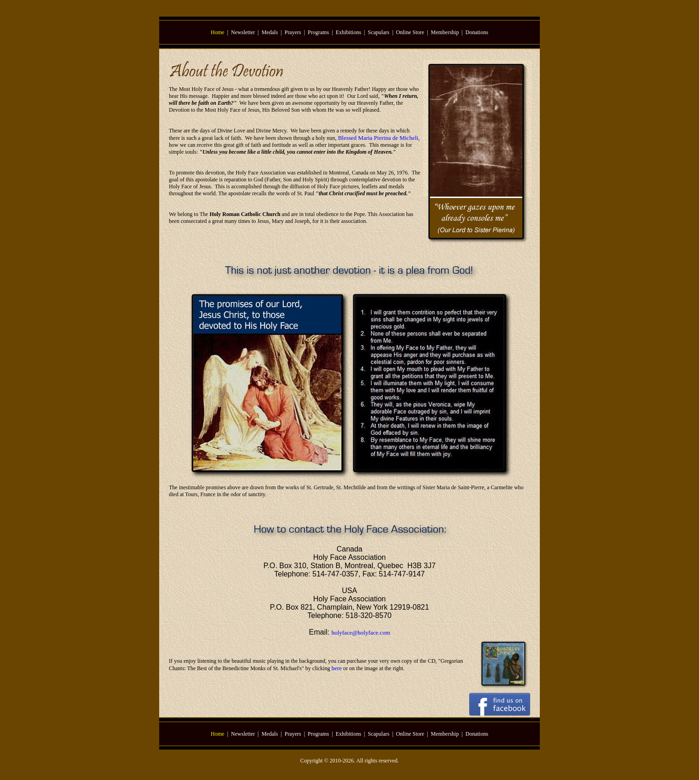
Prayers (293, 32)
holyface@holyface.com (360, 632)
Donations (477, 32)
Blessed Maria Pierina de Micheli (378, 137)
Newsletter (243, 32)
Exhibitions (348, 32)
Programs (318, 32)
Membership (445, 32)
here (336, 668)
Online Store (410, 32)
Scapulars (378, 32)
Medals (270, 32)
